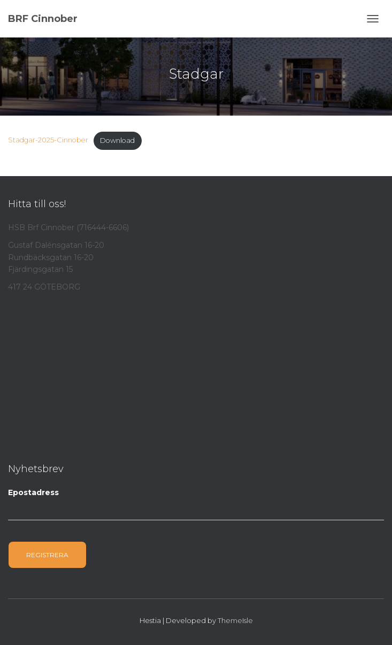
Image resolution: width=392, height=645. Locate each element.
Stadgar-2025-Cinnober (48, 140)
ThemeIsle (235, 620)
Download (117, 140)
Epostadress (33, 492)
